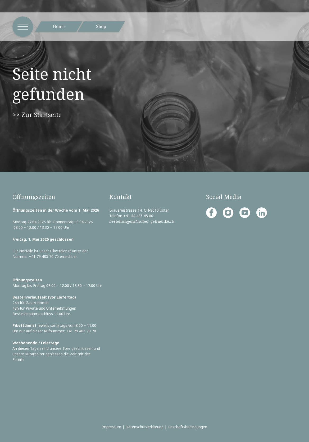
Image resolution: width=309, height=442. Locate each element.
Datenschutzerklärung (144, 426)
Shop (101, 26)
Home (59, 26)
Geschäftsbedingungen (187, 426)
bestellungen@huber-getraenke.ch (141, 221)
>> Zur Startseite (37, 114)
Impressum (111, 426)
